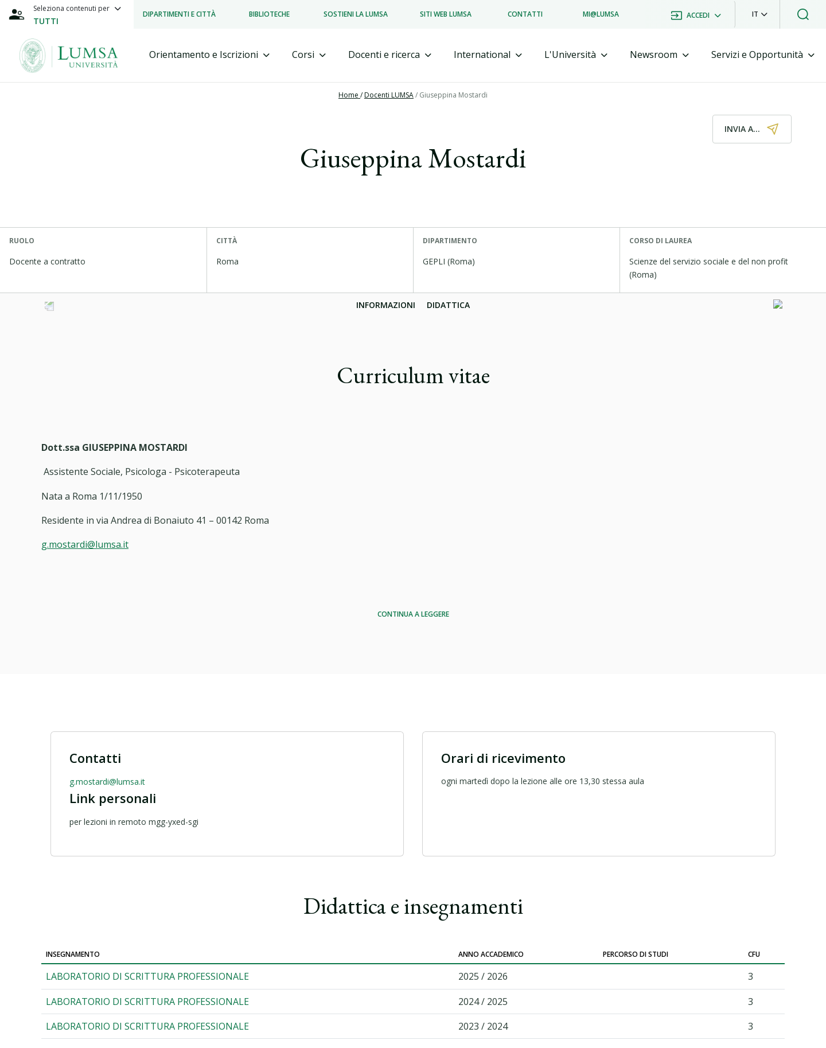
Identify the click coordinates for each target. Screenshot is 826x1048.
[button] (760, 14)
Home (349, 95)
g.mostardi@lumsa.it (84, 544)
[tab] (209, 55)
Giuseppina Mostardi (453, 95)
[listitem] (179, 14)
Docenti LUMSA (389, 95)
